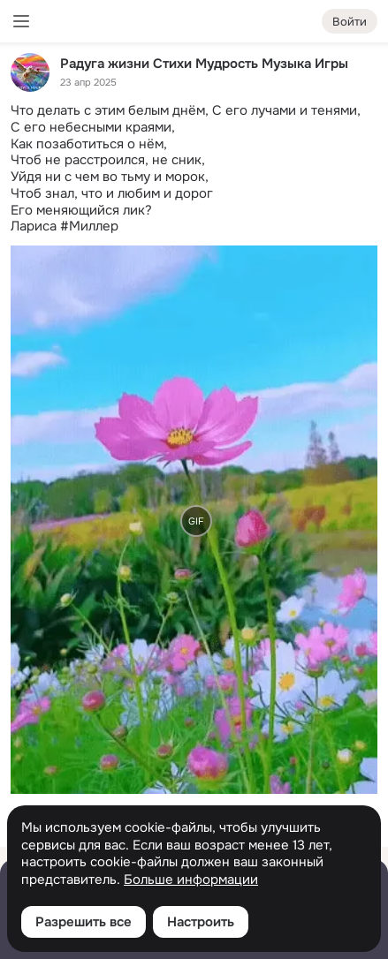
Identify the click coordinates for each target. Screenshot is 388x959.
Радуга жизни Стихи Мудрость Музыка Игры (204, 63)
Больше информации (191, 880)
